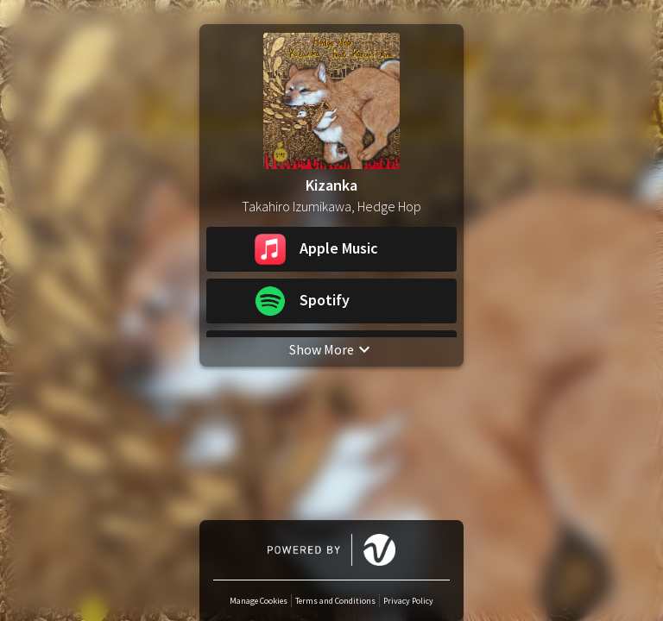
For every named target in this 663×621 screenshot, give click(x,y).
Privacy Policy (408, 600)
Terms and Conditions (335, 600)
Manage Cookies (258, 600)
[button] (331, 249)
